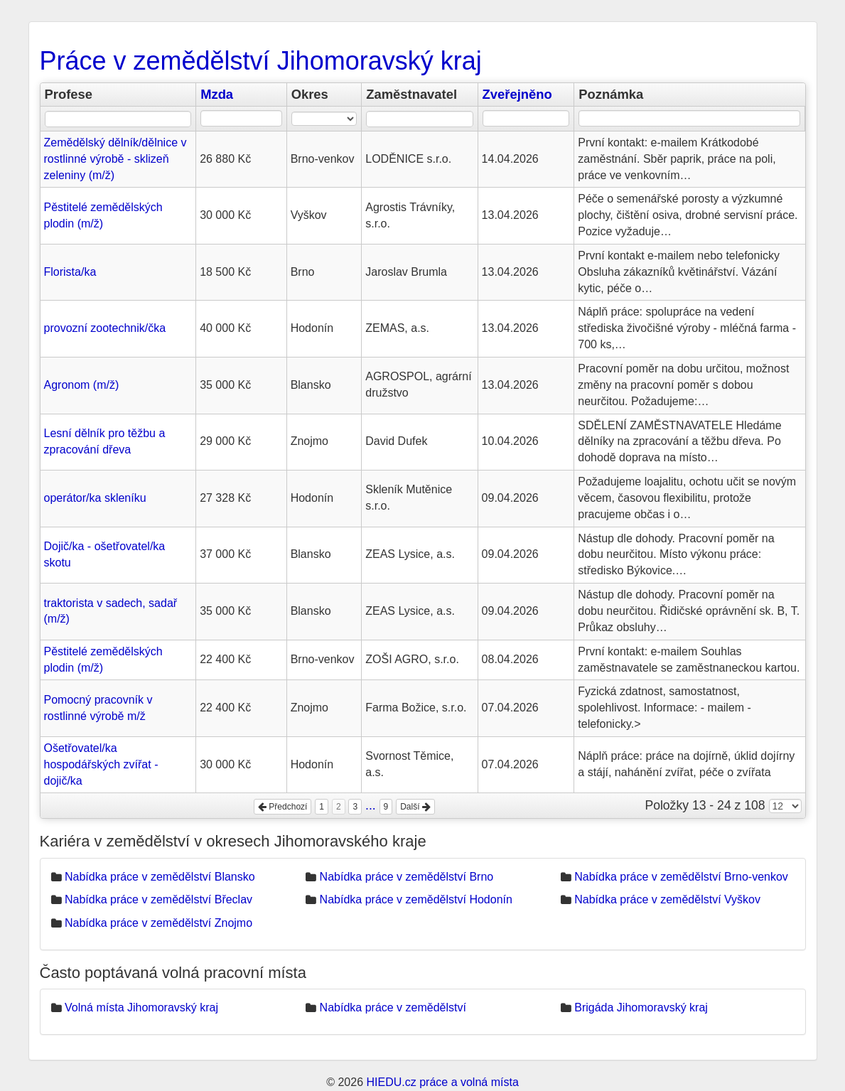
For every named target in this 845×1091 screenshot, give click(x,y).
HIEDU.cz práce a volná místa (442, 1082)
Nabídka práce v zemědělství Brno (407, 877)
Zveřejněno (517, 94)
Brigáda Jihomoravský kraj (641, 1007)
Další (415, 807)
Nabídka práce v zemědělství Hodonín (416, 899)
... (370, 805)
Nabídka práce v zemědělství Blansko (160, 877)
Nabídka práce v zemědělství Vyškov (667, 899)
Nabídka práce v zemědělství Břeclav (158, 899)
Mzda (216, 94)
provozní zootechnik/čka (105, 328)
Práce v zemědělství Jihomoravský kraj (261, 60)
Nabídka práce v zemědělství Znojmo (158, 923)
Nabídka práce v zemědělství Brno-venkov (681, 877)
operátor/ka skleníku (95, 498)
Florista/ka (70, 272)
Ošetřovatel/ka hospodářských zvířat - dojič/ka (101, 764)
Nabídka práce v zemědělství (393, 1007)
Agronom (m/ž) (81, 385)
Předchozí (282, 807)
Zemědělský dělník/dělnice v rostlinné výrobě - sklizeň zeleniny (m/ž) (115, 158)
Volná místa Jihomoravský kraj (141, 1007)
